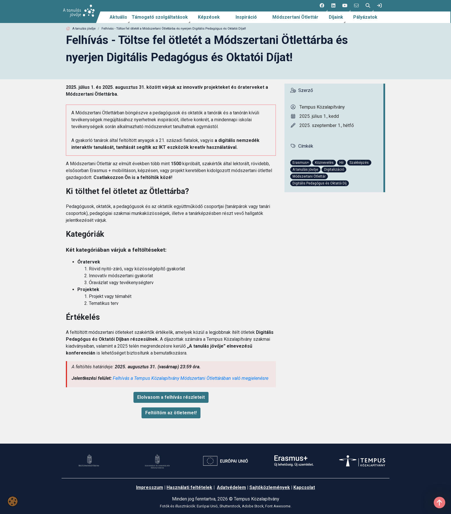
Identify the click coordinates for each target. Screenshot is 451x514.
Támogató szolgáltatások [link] (160, 17)
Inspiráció (246, 17)
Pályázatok (365, 17)
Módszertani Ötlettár (295, 17)
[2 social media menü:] (333, 5)
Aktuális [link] (118, 17)
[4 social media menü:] (356, 5)
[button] (322, 5)
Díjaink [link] (336, 17)
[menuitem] (118, 17)
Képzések (209, 17)
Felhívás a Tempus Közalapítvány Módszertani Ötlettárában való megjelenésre (190, 378)
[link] (379, 5)
